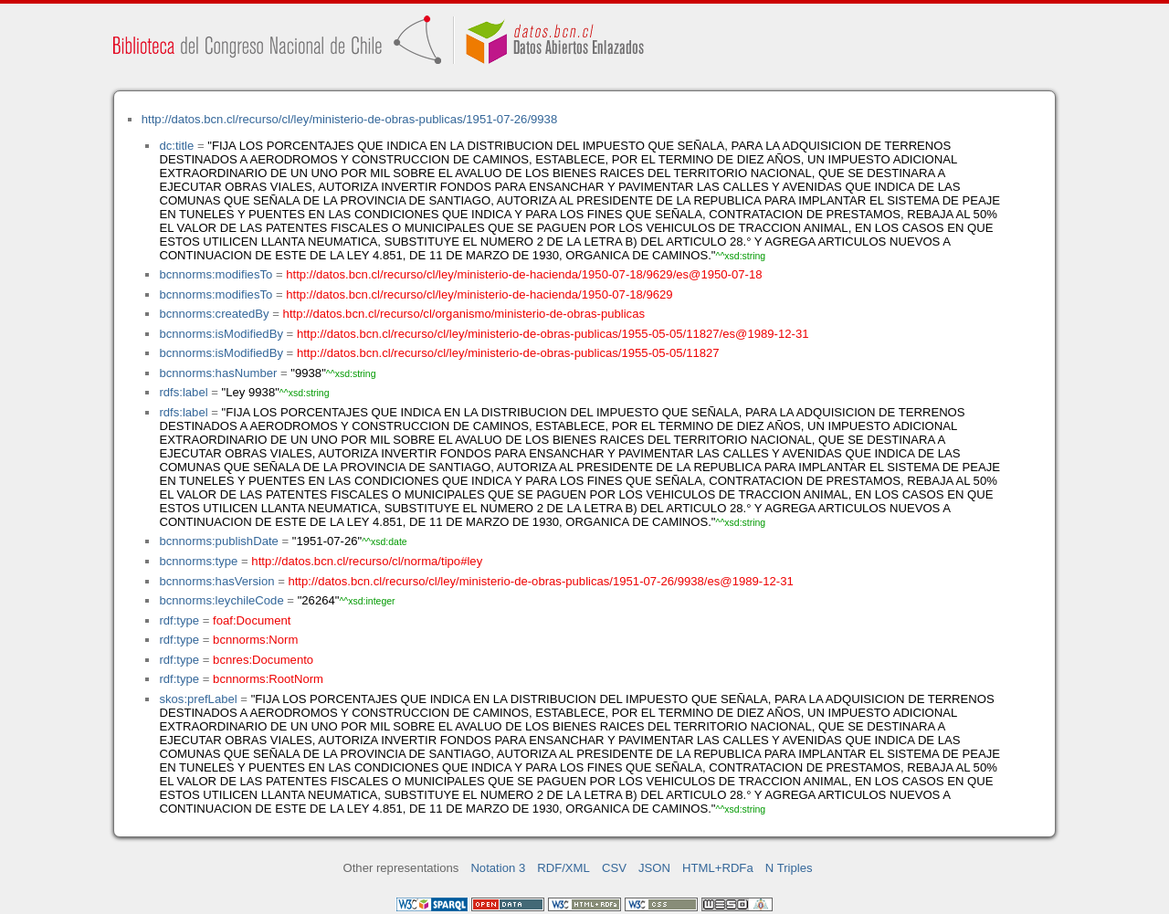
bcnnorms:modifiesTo (215, 274)
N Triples (789, 868)
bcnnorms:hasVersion (216, 581)
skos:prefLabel (198, 699)
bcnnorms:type (198, 561)
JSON (654, 868)
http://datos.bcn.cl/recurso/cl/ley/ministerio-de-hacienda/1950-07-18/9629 (479, 294)
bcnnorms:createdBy (214, 313)
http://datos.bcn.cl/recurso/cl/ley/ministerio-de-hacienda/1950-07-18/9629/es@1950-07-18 (524, 274)
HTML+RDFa (717, 868)
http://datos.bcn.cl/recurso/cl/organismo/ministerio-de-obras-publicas (464, 313)
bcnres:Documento (263, 660)
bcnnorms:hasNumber (218, 373)
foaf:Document (251, 620)
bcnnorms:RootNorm (268, 679)
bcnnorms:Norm (255, 639)
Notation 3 (497, 868)
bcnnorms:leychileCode (221, 600)
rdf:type (179, 620)
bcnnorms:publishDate (218, 541)
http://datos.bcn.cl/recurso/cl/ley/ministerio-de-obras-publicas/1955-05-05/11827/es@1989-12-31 (553, 334)
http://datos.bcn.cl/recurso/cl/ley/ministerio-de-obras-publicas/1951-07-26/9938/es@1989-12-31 (540, 581)
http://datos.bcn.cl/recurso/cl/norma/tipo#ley (366, 561)
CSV (614, 868)
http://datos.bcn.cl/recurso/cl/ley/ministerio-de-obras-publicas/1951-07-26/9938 (349, 119)
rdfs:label (183, 392)
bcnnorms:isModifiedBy (221, 334)
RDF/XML (563, 868)
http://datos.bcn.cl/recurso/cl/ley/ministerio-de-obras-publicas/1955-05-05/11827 (508, 353)
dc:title (176, 145)
